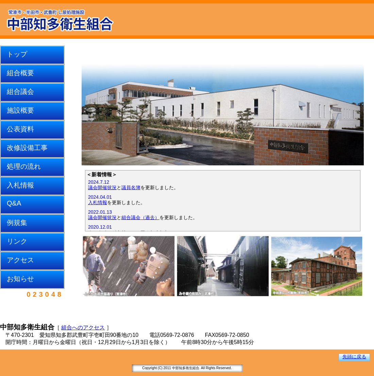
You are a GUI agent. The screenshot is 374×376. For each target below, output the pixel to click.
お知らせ (20, 278)
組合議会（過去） (140, 217)
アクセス (20, 260)
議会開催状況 (102, 187)
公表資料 (20, 129)
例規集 (17, 222)
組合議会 (20, 91)
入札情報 (20, 185)
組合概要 (20, 73)
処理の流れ (24, 166)
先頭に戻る (354, 356)
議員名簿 (130, 187)
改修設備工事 (27, 147)
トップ (17, 54)
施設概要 (20, 110)
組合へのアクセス (83, 327)
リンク (17, 241)
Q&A (14, 203)
